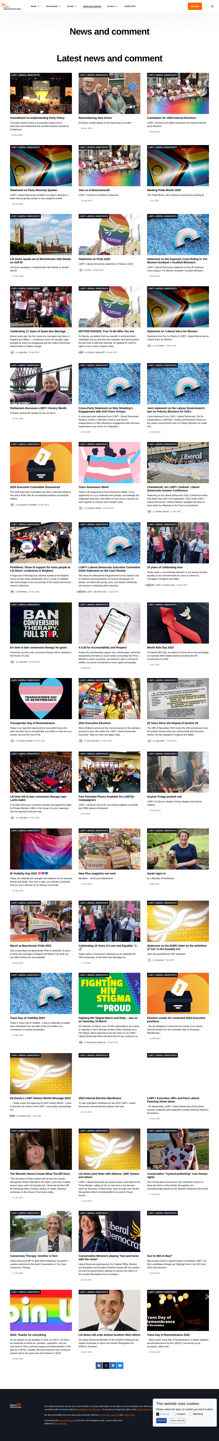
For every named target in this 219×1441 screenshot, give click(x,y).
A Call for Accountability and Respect (103, 647)
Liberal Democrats (67, 1420)
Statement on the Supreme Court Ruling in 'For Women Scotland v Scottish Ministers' (177, 260)
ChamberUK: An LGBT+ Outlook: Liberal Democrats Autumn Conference (173, 489)
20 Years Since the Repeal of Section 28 (172, 723)
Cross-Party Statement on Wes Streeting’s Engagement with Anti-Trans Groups (106, 410)
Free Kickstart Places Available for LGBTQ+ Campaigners (107, 798)
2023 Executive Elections (95, 723)
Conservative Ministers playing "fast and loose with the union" (109, 1257)
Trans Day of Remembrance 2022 (168, 1334)
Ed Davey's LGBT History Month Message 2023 (40, 1098)
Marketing (198, 1414)
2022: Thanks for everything (28, 1334)
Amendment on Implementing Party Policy (37, 117)
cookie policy (128, 1415)
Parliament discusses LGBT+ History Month (38, 408)
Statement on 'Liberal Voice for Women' (172, 331)
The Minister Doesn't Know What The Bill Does (40, 1173)
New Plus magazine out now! (97, 873)
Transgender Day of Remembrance (32, 723)
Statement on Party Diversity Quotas (33, 190)
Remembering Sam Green (95, 117)
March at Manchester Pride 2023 (30, 945)
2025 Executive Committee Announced (35, 487)
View (41, 105)
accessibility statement (109, 1415)
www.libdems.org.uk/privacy (89, 1409)
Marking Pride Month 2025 (164, 190)
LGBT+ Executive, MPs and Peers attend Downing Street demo (173, 1100)
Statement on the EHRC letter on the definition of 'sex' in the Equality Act (177, 947)
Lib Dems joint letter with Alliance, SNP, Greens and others (109, 1175)
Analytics (181, 1414)
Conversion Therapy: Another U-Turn (34, 1255)
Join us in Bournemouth (94, 190)
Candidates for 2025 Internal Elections (171, 117)
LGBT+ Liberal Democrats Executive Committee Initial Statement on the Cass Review (109, 569)
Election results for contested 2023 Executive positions (176, 1019)
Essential (164, 1414)
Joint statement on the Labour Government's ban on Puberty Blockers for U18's (176, 410)
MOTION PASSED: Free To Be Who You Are (106, 331)
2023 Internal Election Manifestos (100, 1098)
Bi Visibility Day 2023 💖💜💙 (29, 873)
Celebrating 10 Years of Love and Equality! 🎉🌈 (108, 947)
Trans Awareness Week (94, 487)
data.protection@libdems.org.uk (151, 1409)
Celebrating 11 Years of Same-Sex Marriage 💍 (40, 331)
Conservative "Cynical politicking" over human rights (177, 1175)
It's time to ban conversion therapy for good (38, 647)
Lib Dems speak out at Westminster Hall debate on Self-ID (40, 260)
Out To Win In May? (159, 1255)
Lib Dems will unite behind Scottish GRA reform (109, 1334)
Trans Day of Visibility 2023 (27, 1017)
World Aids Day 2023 (160, 647)
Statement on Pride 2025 (94, 259)
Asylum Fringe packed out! (164, 796)
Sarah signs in (156, 873)
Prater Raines (60, 1423)
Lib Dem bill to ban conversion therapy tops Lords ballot (38, 798)
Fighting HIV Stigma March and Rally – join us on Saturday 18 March (108, 1019)
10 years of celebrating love (165, 567)
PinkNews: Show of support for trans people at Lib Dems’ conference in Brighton (40, 569)
